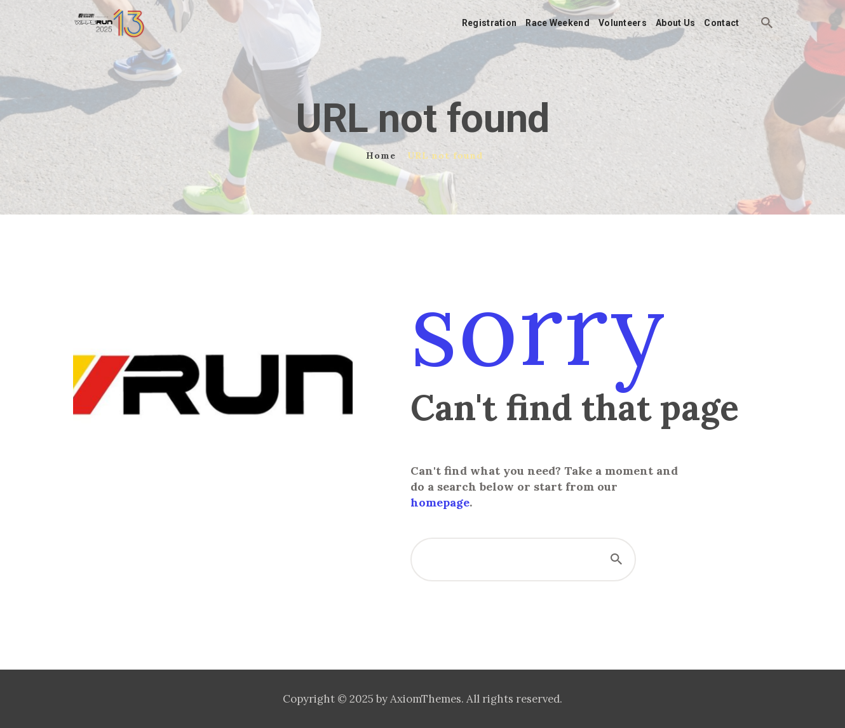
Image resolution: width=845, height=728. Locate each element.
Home (381, 155)
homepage (440, 502)
